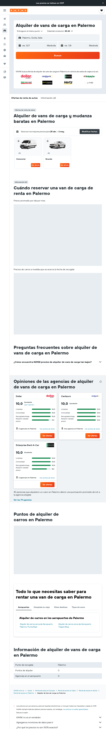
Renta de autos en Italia (66, 690)
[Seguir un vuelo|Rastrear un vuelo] (4, 44)
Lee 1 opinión (29, 405)
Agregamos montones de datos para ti (59, 722)
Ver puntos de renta (47, 429)
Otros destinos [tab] (60, 607)
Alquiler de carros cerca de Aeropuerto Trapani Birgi (74, 625)
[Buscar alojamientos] (4, 24)
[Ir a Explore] (4, 38)
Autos (30, 690)
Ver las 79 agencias (23, 500)
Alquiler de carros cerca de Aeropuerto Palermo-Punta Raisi (36, 625)
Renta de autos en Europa (45, 690)
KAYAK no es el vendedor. (59, 717)
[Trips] (4, 64)
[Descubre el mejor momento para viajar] (4, 50)
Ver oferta (35, 165)
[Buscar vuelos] (4, 19)
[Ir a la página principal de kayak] (18, 10)
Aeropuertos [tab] (23, 607)
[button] (103, 3)
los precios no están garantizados (75, 709)
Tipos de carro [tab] (78, 607)
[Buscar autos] (4, 30)
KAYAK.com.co (19, 690)
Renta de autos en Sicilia (88, 690)
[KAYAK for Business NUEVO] (4, 56)
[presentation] (100, 381)
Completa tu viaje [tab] (42, 607)
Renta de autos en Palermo (24, 693)
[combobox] (30, 31)
